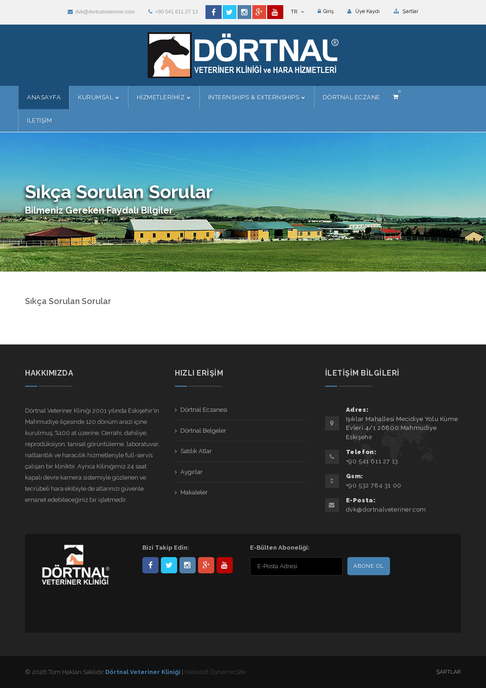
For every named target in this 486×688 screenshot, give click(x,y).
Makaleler (194, 492)
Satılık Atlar (196, 451)
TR (297, 12)
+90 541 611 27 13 (173, 11)
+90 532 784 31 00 (374, 485)
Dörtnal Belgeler (203, 430)
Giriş (325, 11)
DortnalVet (169, 565)
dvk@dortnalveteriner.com (101, 11)
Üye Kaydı (363, 11)
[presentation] (310, 596)
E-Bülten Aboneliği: (280, 547)
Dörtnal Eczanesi (203, 409)
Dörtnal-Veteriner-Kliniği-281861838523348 (150, 565)
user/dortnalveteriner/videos (225, 565)
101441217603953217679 (206, 565)
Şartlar (406, 11)
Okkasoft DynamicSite (215, 672)
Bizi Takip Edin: (165, 547)
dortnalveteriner (187, 565)
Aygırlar (191, 471)
